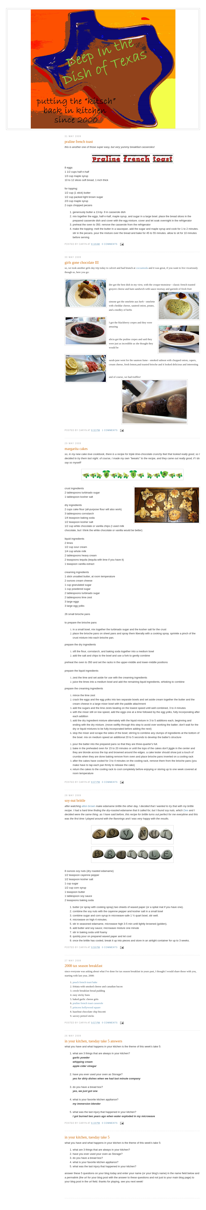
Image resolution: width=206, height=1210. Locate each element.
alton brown (88, 806)
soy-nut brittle (75, 801)
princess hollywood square (87, 1007)
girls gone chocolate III (82, 263)
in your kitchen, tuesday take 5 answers (93, 1041)
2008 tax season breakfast (83, 966)
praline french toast (79, 142)
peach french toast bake (85, 982)
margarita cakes (76, 449)
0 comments (109, 244)
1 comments (110, 430)
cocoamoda (142, 267)
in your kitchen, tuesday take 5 (87, 1137)
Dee (185, 810)
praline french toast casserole (88, 1003)
